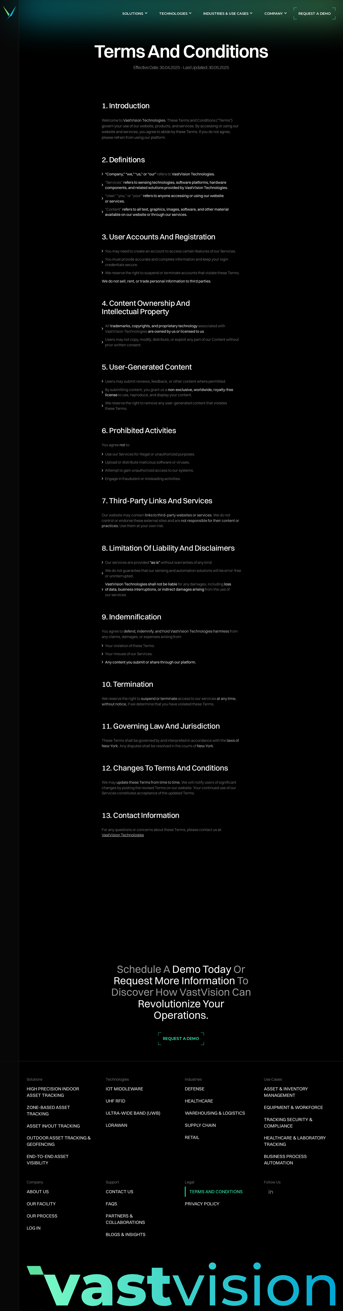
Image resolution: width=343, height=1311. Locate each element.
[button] (134, 13)
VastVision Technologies (123, 834)
